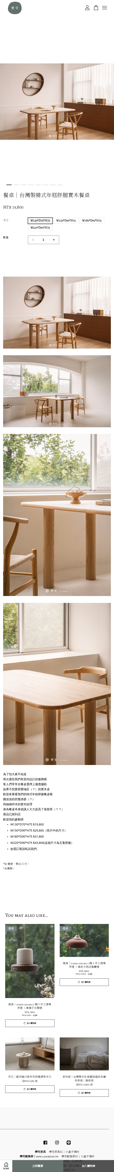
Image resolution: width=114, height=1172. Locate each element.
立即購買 (37, 1166)
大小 (6, 220)
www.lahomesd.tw (47, 1156)
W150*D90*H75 (66, 220)
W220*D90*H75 (40, 227)
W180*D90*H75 (92, 220)
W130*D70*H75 (40, 220)
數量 (6, 237)
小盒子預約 (72, 1151)
